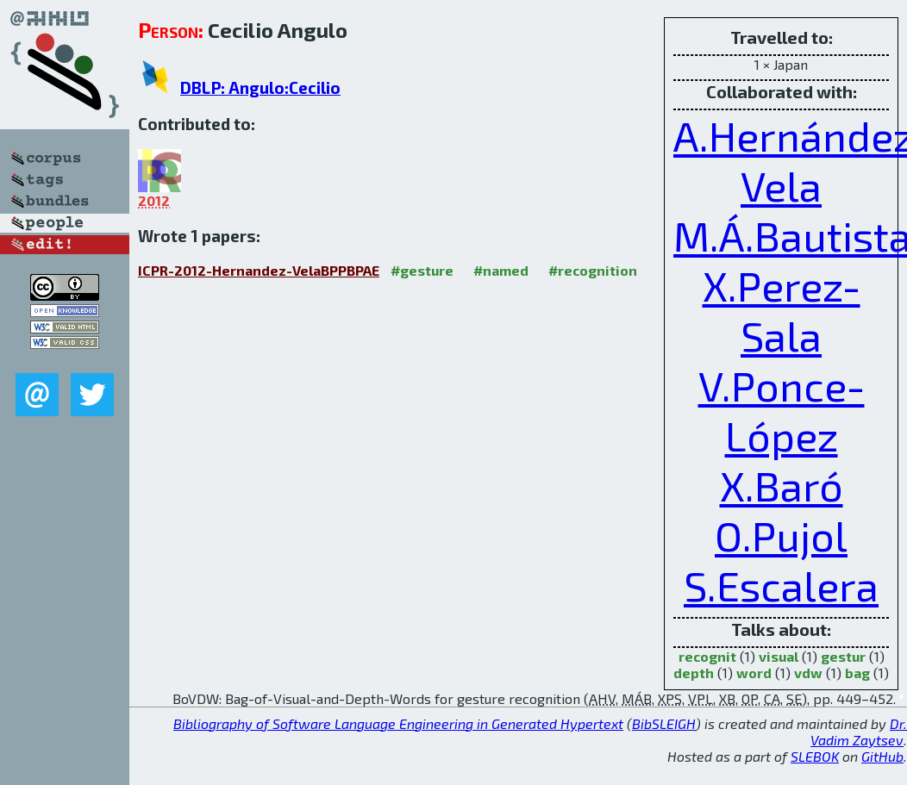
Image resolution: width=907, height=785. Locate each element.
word (754, 672)
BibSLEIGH (664, 723)
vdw (808, 672)
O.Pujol (781, 535)
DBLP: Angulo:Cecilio (260, 87)
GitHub (882, 756)
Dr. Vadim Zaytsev (858, 731)
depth (693, 672)
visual (778, 656)
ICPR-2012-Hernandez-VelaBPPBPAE (258, 270)
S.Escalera (781, 585)
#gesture (422, 270)
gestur (843, 656)
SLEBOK (815, 756)
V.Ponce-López (781, 410)
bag (857, 672)
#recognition (592, 270)
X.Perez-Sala (781, 310)
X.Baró (781, 485)
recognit (707, 656)
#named (501, 270)
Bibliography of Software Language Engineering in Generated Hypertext (398, 723)
